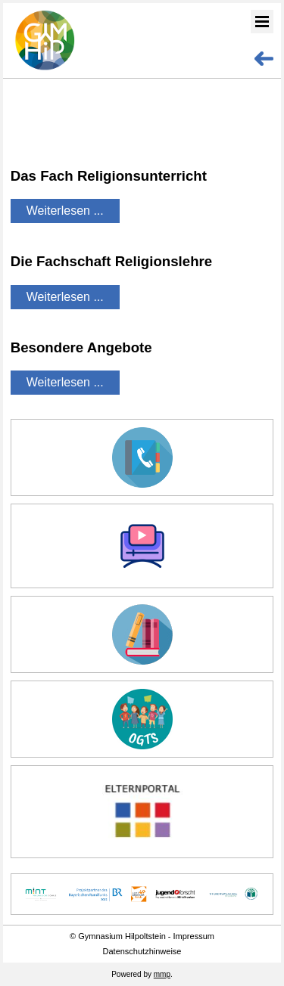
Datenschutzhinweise (142, 951)
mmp (162, 974)
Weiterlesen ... (65, 210)
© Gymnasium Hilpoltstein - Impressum (142, 936)
